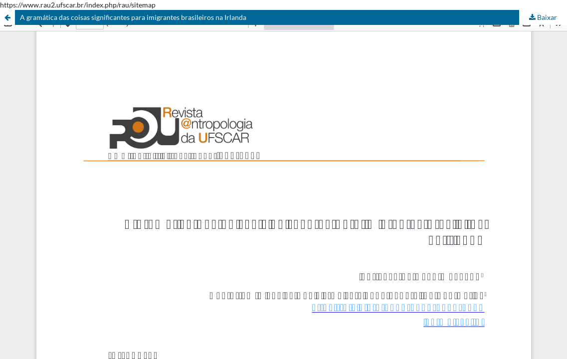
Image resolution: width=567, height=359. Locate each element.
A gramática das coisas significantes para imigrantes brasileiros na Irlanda (133, 17)
